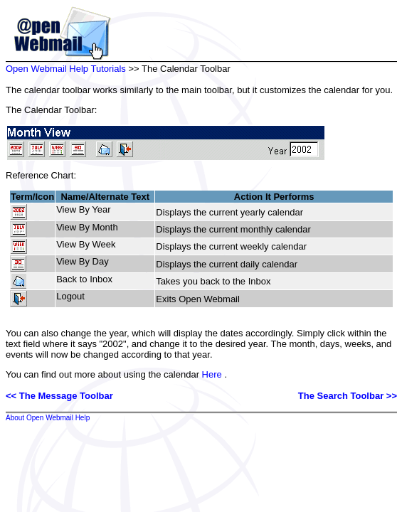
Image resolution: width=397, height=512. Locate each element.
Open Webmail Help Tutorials (66, 68)
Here (212, 374)
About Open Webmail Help (48, 418)
